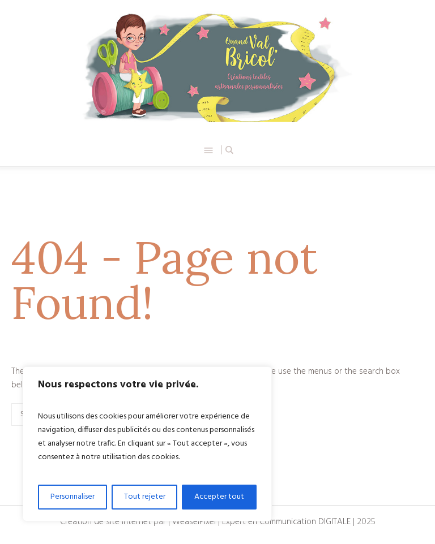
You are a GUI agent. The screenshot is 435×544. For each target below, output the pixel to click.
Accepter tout (219, 496)
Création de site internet (105, 522)
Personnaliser (72, 496)
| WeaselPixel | (195, 522)
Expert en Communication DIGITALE (286, 522)
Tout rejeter (144, 496)
